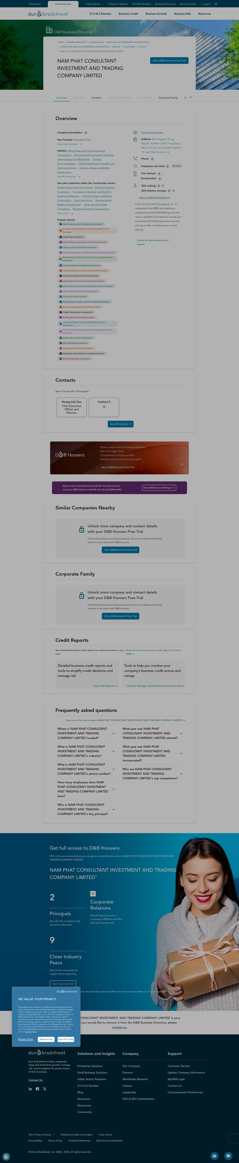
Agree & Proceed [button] (66, 1039)
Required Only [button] (46, 1039)
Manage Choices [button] (25, 1039)
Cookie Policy (31, 1032)
